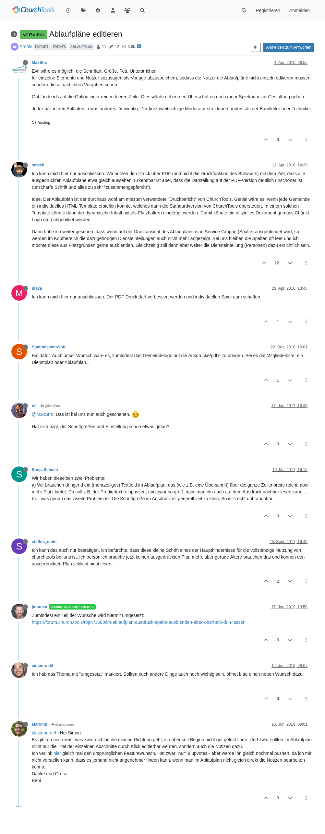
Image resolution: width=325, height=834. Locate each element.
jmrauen (39, 607)
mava (37, 288)
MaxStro (39, 62)
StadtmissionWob (48, 347)
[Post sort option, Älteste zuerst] (255, 47)
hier (57, 753)
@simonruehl (63, 724)
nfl (34, 406)
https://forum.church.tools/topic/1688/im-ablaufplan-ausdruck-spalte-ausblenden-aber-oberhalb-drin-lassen (139, 622)
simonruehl (42, 665)
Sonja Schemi (45, 469)
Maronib (39, 724)
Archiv (25, 46)
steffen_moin (44, 541)
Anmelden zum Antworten (288, 47)
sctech (38, 165)
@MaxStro (50, 406)
